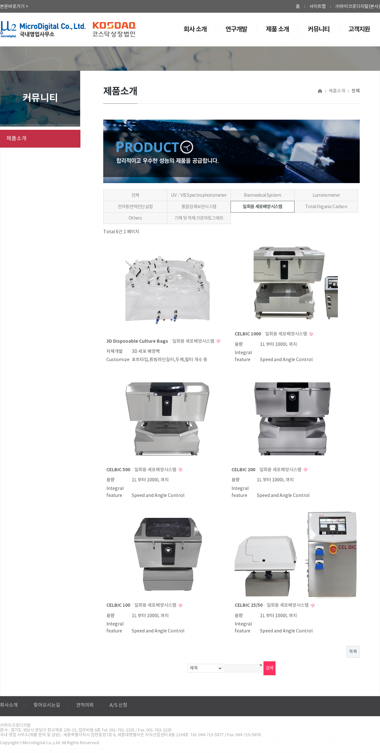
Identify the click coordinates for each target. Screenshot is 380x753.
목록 (353, 651)
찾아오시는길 (47, 705)
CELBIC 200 (243, 469)
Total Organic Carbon (326, 206)
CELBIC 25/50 (249, 605)
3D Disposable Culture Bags (137, 341)
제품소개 (16, 138)
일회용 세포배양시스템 (262, 206)
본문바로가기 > (14, 6)
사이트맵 (317, 6)
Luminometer (326, 195)
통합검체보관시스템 (199, 206)
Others (135, 218)
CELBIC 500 (118, 469)
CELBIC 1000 (248, 334)
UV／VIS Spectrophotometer (198, 195)
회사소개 (9, 705)
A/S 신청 (118, 705)
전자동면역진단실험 (135, 206)
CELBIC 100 (118, 605)
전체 (135, 195)
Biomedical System (262, 195)
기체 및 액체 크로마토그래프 (199, 218)
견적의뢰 (85, 705)
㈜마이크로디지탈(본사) (357, 6)
